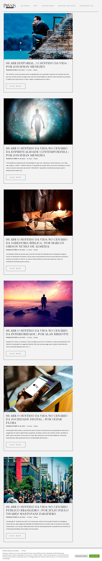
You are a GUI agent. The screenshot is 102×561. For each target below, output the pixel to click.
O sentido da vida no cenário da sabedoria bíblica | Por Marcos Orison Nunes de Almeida (37, 243)
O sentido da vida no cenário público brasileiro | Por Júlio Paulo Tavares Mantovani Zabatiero (37, 510)
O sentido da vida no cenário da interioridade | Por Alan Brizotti (37, 332)
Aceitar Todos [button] (94, 556)
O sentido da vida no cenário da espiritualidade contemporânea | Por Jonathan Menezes (37, 152)
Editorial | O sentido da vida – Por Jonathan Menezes (37, 65)
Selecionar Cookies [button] (81, 556)
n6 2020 (22, 70)
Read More (16, 86)
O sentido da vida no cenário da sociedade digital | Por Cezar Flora (37, 419)
